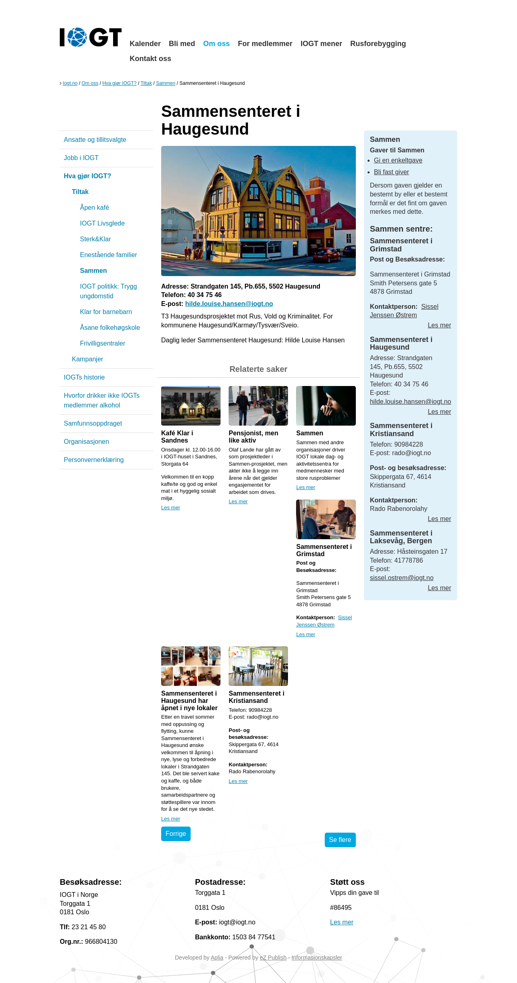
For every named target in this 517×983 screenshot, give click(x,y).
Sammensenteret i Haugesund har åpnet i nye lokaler (189, 700)
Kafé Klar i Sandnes (177, 437)
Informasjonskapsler (317, 957)
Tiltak (146, 83)
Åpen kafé (94, 207)
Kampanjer (87, 359)
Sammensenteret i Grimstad (324, 550)
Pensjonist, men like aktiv (253, 437)
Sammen (165, 83)
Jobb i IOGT (81, 157)
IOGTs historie (84, 377)
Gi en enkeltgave (398, 160)
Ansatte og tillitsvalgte (95, 139)
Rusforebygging (378, 44)
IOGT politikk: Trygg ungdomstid (108, 291)
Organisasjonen (86, 441)
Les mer (170, 507)
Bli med (182, 44)
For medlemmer (265, 44)
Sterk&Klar (95, 239)
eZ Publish (273, 957)
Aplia (217, 957)
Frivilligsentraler (102, 343)
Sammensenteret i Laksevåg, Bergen (401, 537)
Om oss (216, 44)
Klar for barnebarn (106, 311)
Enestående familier (108, 254)
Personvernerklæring (94, 459)
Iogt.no (70, 83)
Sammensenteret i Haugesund (401, 343)
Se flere (340, 839)
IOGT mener (321, 44)
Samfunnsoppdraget (93, 423)
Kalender (145, 44)
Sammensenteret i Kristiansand (256, 697)
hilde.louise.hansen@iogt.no (229, 303)
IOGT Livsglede (102, 223)
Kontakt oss (150, 59)
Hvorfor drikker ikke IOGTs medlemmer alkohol (102, 400)
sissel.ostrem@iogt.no (402, 577)
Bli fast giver (391, 172)
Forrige (176, 833)
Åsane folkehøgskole (110, 327)
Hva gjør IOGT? (119, 83)
